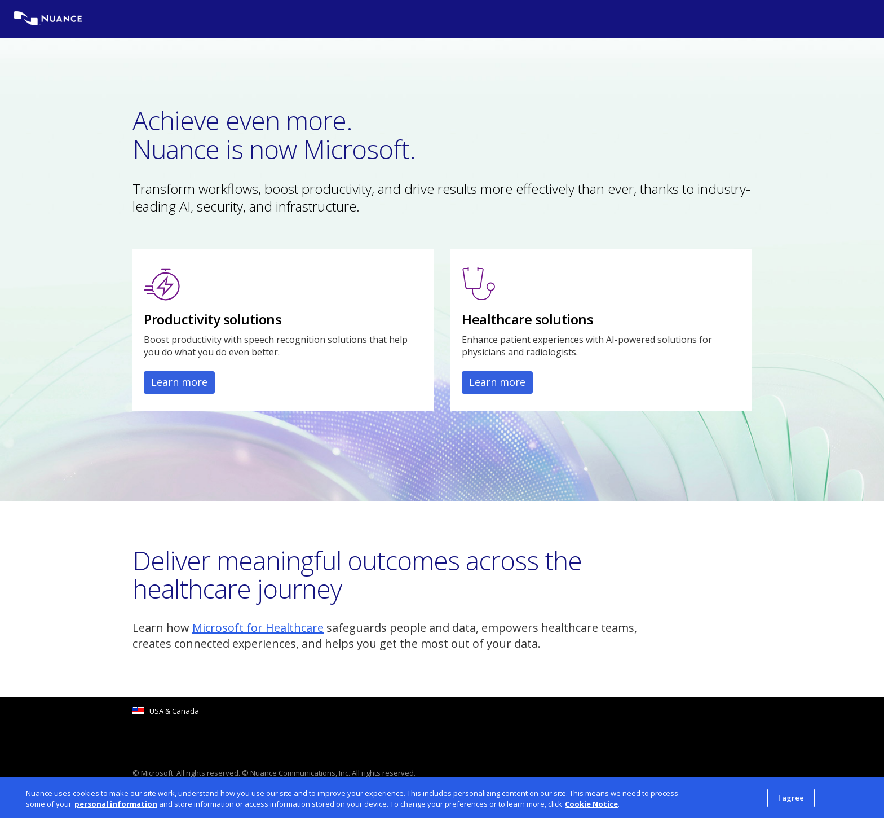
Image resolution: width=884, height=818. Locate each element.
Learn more (179, 382)
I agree (791, 801)
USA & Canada (174, 711)
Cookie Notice (591, 807)
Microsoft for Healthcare (258, 627)
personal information (115, 807)
